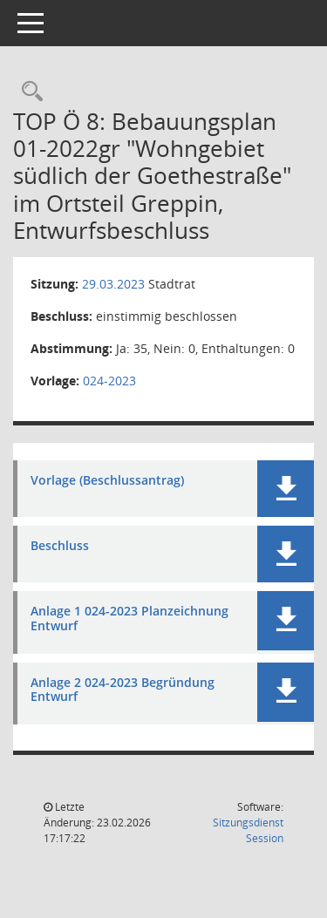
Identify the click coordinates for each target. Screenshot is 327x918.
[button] (285, 488)
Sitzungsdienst (248, 830)
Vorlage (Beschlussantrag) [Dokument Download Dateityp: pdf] (107, 480)
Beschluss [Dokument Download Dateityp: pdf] (60, 546)
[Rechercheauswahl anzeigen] (28, 92)
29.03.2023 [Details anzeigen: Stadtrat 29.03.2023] (113, 283)
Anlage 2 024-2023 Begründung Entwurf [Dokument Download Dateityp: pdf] (123, 690)
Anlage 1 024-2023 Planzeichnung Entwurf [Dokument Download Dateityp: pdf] (129, 619)
